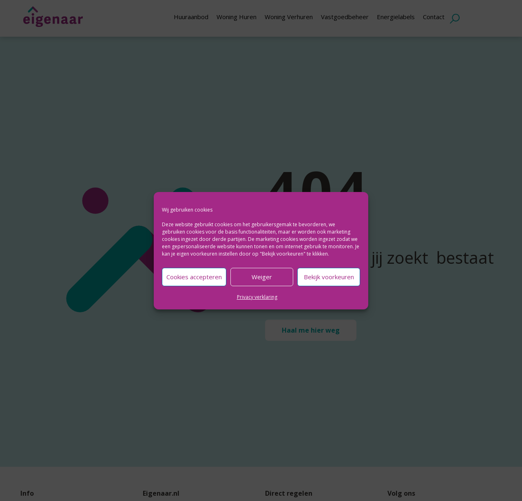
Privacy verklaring (257, 297)
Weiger (262, 277)
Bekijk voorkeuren (329, 277)
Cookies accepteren (194, 277)
